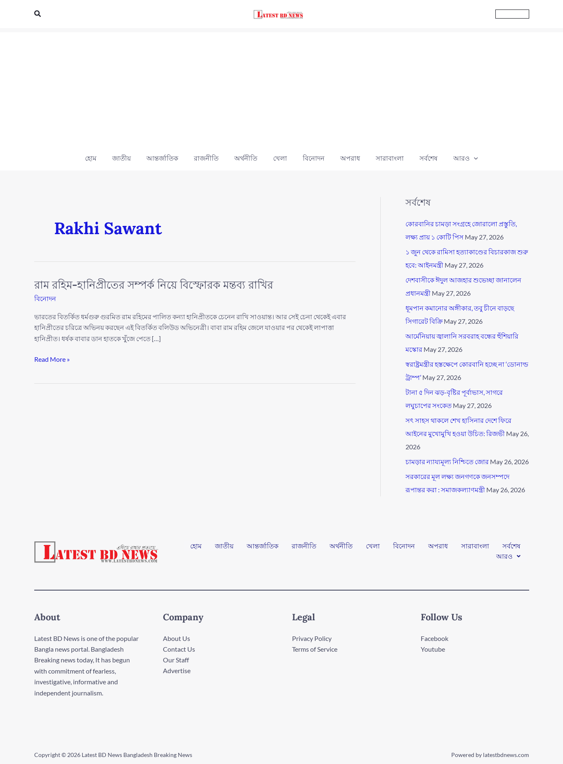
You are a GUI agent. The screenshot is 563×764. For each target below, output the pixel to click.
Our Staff (176, 660)
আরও (508, 554)
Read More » (52, 358)
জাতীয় (224, 548)
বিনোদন (45, 298)
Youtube (433, 649)
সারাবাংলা (475, 548)
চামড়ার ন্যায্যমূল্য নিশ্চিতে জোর (447, 461)
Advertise (177, 671)
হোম (196, 548)
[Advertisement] (281, 90)
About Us (176, 638)
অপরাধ (438, 548)
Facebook (434, 638)
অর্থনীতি (341, 548)
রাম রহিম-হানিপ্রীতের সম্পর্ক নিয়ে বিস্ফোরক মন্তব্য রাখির (153, 285)
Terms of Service (314, 649)
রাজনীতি (304, 548)
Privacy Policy (312, 638)
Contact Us (179, 649)
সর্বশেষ (511, 548)
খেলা (373, 548)
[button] (38, 14)
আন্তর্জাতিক (262, 548)
